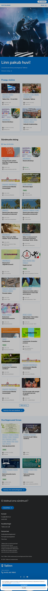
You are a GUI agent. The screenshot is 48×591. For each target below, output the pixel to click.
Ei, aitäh (24, 587)
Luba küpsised (24, 585)
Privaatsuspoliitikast (15, 582)
